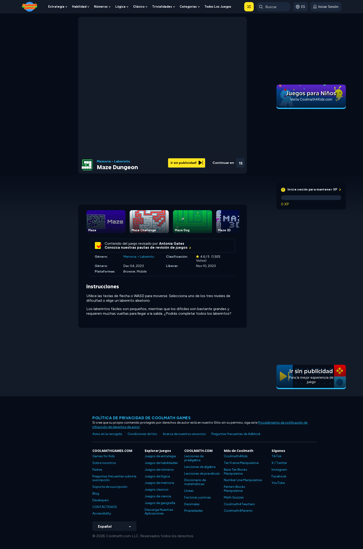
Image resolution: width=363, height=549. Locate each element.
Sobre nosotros (104, 463)
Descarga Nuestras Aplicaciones (159, 512)
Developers (100, 500)
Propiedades (193, 511)
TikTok (277, 456)
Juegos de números (159, 470)
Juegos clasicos (157, 490)
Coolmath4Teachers (239, 504)
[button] (249, 6)
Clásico (138, 6)
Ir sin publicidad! (187, 163)
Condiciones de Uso (142, 434)
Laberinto (122, 161)
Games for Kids (103, 456)
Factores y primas (197, 497)
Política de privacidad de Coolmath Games (141, 418)
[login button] (325, 6)
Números (101, 6)
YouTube (278, 483)
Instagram (279, 470)
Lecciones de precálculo (202, 474)
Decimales (192, 504)
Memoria (104, 161)
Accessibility (101, 513)
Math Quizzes (234, 497)
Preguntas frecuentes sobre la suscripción (114, 478)
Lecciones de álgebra (200, 467)
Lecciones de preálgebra (193, 458)
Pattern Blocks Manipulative (234, 489)
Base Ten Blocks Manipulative (235, 472)
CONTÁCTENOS (104, 507)
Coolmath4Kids (236, 456)
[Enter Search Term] (273, 6)
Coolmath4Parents (238, 511)
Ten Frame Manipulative (241, 463)
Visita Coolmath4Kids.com (311, 99)
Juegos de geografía (160, 503)
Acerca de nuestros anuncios (184, 434)
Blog (95, 493)
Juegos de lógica (157, 476)
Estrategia (56, 6)
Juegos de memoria (159, 483)
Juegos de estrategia (160, 456)
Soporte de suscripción (109, 487)
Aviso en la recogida (107, 434)
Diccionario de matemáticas (195, 482)
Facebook (279, 476)
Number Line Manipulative (243, 480)
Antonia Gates (171, 243)
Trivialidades (162, 6)
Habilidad (79, 6)
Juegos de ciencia (158, 496)
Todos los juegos (217, 6)
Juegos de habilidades (161, 463)
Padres (97, 470)
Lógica (120, 6)
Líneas (189, 491)
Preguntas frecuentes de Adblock (235, 434)
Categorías (188, 6)
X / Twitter (279, 463)
